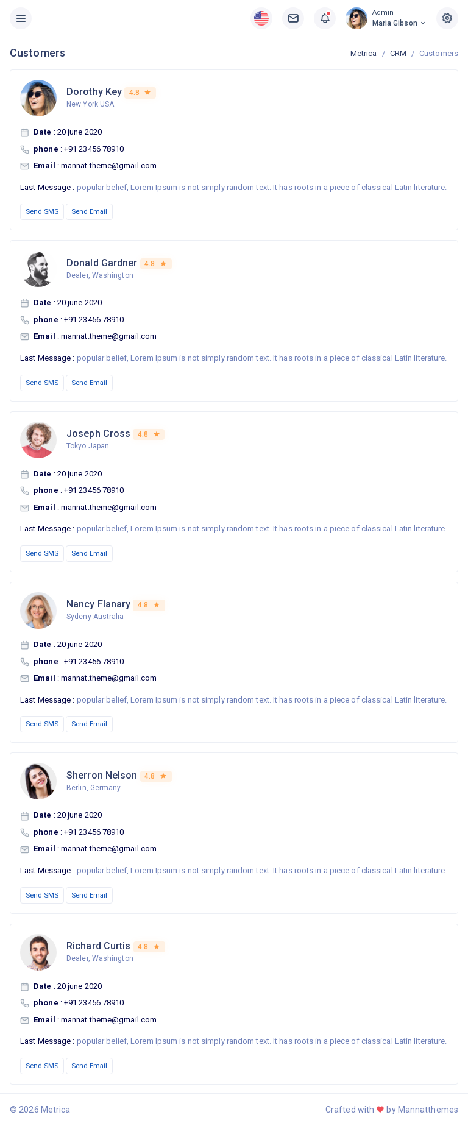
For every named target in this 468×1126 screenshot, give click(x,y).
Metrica (363, 53)
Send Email (89, 211)
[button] (261, 18)
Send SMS (42, 211)
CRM (398, 53)
